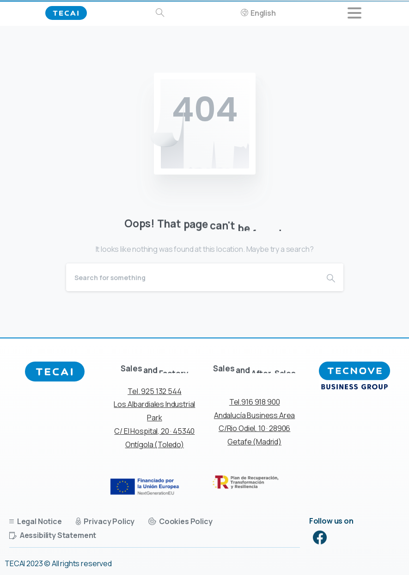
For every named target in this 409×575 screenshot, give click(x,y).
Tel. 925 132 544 (154, 391)
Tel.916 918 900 (254, 402)
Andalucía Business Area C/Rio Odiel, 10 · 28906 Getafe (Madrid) (254, 428)
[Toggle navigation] (354, 13)
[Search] (192, 277)
